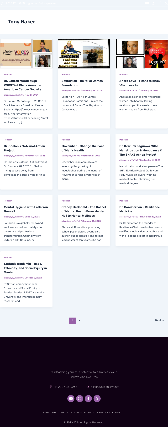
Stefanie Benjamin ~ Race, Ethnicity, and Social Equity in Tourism (25, 271)
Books (79, 14)
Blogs (115, 14)
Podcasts (97, 14)
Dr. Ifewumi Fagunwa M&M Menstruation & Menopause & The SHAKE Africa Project (141, 150)
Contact (161, 14)
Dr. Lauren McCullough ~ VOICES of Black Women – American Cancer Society (24, 85)
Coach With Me (137, 14)
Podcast (8, 74)
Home (47, 14)
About (62, 14)
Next (159, 323)
